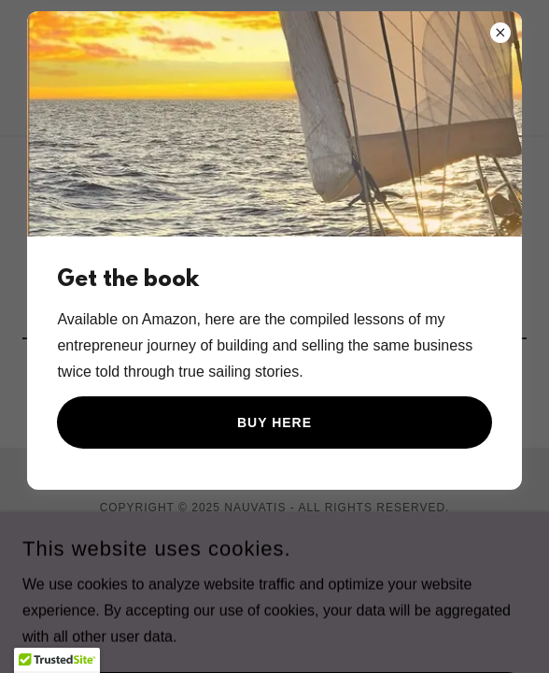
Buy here (274, 422)
